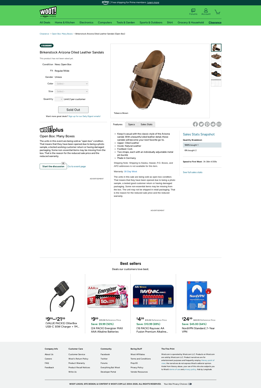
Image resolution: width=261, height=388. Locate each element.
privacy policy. (190, 369)
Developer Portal (108, 372)
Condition (47, 64)
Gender (49, 77)
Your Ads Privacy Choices (175, 384)
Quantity (48, 99)
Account (206, 11)
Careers (48, 359)
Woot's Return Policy (78, 359)
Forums (193, 11)
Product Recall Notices (79, 367)
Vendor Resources (139, 372)
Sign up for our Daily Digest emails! (84, 116)
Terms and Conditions (141, 359)
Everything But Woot (110, 367)
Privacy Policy (137, 367)
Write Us (72, 372)
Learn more (153, 2)
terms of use (175, 369)
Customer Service (76, 354)
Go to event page (77, 166)
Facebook (105, 354)
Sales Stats (146, 124)
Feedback (49, 367)
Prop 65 (134, 363)
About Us (49, 354)
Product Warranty (76, 363)
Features (118, 124)
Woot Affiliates (138, 354)
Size (50, 91)
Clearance (44, 34)
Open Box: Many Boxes (62, 34)
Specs (131, 124)
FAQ (47, 363)
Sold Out (73, 110)
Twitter (104, 359)
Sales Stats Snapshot (199, 134)
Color (50, 83)
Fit (51, 70)
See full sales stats (192, 172)
